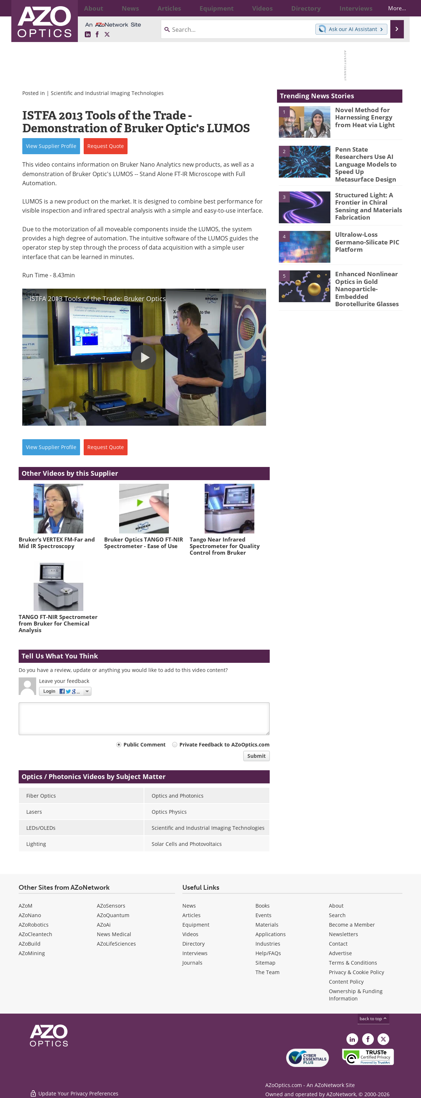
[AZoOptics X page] (107, 34)
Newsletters (343, 934)
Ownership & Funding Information (356, 995)
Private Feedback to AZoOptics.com (224, 744)
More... (390, 8)
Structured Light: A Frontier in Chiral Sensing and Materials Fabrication (365, 198)
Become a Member (352, 924)
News (189, 905)
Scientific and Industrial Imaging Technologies (107, 93)
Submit (256, 755)
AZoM (26, 905)
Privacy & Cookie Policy (356, 972)
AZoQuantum (113, 915)
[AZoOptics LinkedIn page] (88, 34)
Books (262, 905)
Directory (193, 943)
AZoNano (30, 915)
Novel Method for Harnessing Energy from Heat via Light (368, 116)
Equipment (195, 924)
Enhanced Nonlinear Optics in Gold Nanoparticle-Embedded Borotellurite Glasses (368, 281)
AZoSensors (111, 905)
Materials (266, 924)
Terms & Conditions (353, 962)
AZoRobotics (34, 924)
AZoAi (104, 924)
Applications (270, 934)
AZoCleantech (35, 934)
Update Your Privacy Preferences (74, 1088)
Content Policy (346, 981)
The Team (267, 972)
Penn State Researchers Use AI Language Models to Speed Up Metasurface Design (368, 158)
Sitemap (265, 962)
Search (337, 915)
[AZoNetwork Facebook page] (97, 34)
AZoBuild (30, 943)
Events (263, 915)
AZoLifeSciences (116, 943)
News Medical (114, 934)
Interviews (195, 953)
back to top (373, 1018)
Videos (190, 934)
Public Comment (145, 744)
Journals (192, 962)
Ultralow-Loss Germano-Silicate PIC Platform (368, 231)
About (336, 905)
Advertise (340, 953)
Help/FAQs (268, 953)
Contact (338, 943)
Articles (191, 915)
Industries (267, 943)
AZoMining (32, 953)
